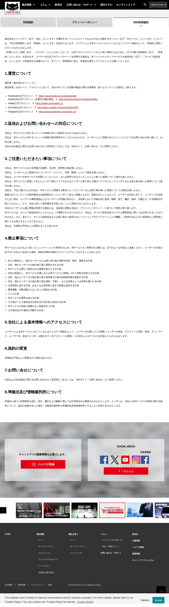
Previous (3, 510)
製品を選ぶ (73, 534)
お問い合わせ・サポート (82, 4)
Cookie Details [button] (85, 602)
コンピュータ (44, 553)
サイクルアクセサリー (48, 559)
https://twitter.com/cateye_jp (49, 103)
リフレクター (44, 566)
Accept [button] (158, 600)
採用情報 (22, 585)
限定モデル (109, 4)
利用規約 (28, 22)
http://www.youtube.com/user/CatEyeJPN (58, 107)
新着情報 (136, 554)
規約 (50, 585)
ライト (41, 540)
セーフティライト (46, 546)
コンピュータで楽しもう (112, 540)
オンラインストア (128, 4)
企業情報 (136, 541)
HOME (7, 534)
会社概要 (8, 585)
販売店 (61, 4)
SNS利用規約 (141, 22)
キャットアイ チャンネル (143, 560)
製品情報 (29, 4)
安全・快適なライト (110, 546)
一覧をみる (126, 471)
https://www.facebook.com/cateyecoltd (57, 96)
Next (166, 510)
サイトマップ (37, 585)
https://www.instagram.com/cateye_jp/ (57, 111)
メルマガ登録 (45, 464)
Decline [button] (145, 600)
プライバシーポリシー (84, 22)
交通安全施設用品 (46, 572)
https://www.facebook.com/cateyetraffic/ (78, 99)
